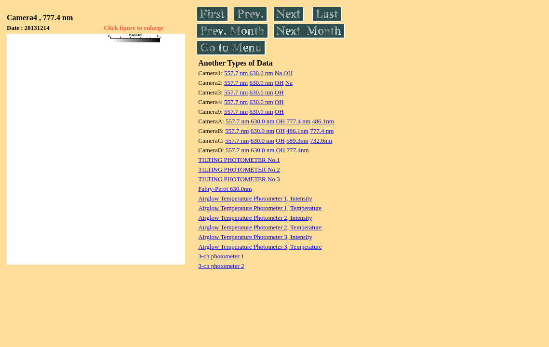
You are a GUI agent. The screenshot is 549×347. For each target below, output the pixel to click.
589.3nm (297, 140)
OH (288, 73)
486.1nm (323, 121)
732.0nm (321, 140)
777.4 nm (298, 121)
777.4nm (298, 150)
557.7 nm (236, 73)
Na (278, 73)
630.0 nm (261, 73)
